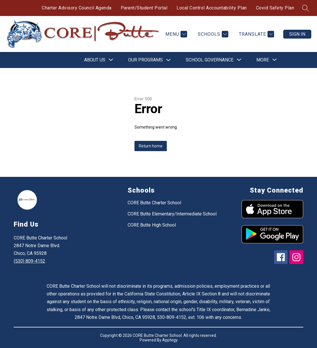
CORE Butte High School (152, 225)
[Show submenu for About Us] (94, 60)
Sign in (297, 34)
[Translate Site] (255, 34)
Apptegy (170, 340)
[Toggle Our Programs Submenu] (168, 60)
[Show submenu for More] (262, 60)
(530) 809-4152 (29, 261)
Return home (151, 146)
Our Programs (145, 60)
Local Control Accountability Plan (212, 8)
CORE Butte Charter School (154, 202)
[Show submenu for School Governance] (209, 60)
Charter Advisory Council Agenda (77, 8)
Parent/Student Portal (144, 8)
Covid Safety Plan (275, 8)
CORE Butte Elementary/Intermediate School (172, 214)
